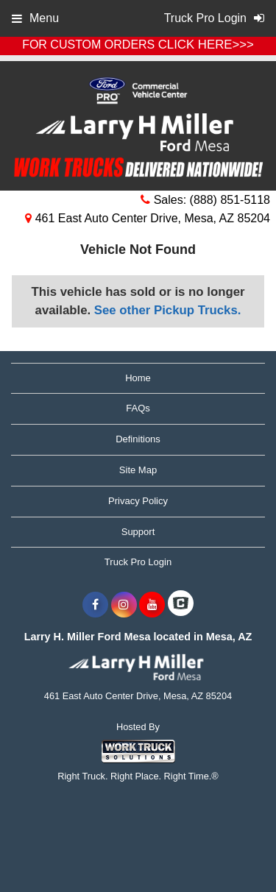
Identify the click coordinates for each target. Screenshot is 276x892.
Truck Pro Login (138, 561)
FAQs (138, 408)
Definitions (138, 439)
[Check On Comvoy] (181, 605)
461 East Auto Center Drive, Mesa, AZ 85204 (147, 218)
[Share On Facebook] (95, 605)
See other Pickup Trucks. (167, 310)
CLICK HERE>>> (206, 45)
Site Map (138, 469)
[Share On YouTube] (152, 605)
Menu (35, 18)
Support (138, 531)
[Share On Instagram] (124, 605)
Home (138, 377)
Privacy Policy (138, 500)
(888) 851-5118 (230, 200)
